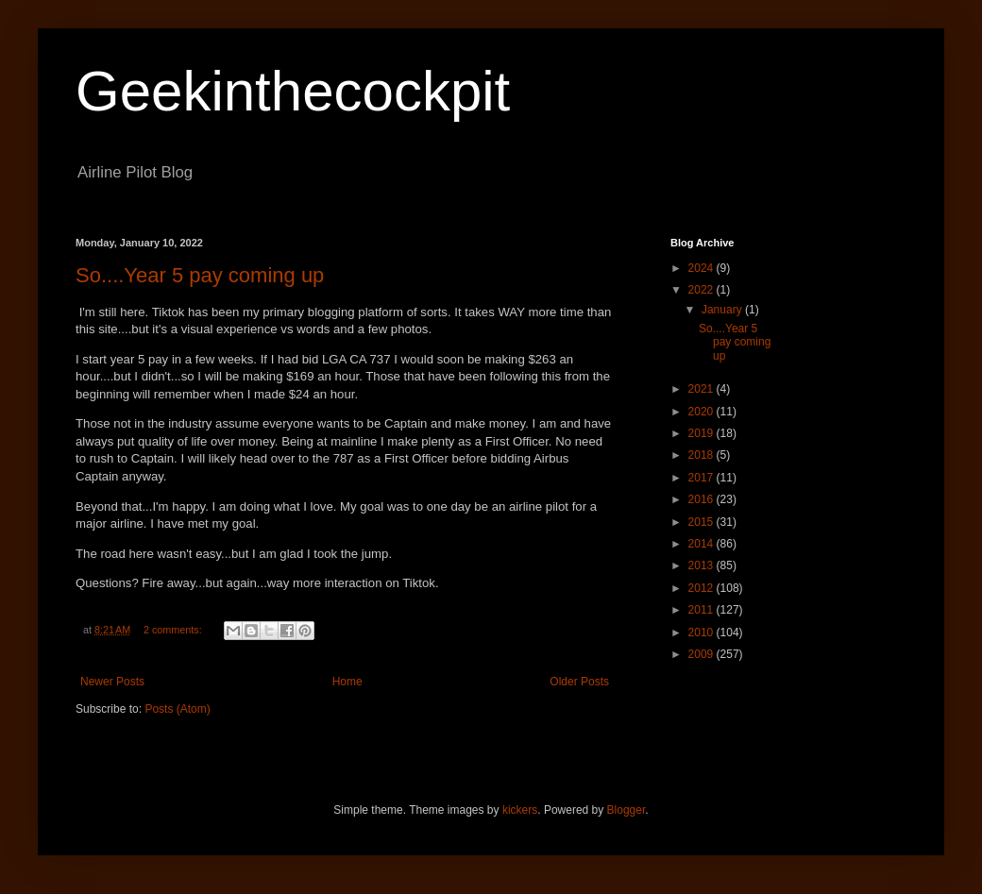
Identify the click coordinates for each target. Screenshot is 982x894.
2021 (702, 389)
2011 (702, 609)
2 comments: (174, 629)
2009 (702, 654)
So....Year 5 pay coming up (200, 275)
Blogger (626, 810)
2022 (702, 289)
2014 (702, 543)
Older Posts (579, 681)
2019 (702, 433)
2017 (702, 477)
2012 (702, 588)
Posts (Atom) (177, 709)
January (723, 309)
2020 (702, 411)
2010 (702, 632)
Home (347, 681)
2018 (702, 455)
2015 (702, 522)
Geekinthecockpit (293, 91)
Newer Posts (112, 681)
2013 (702, 565)
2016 (702, 499)
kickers (519, 810)
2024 (702, 268)
